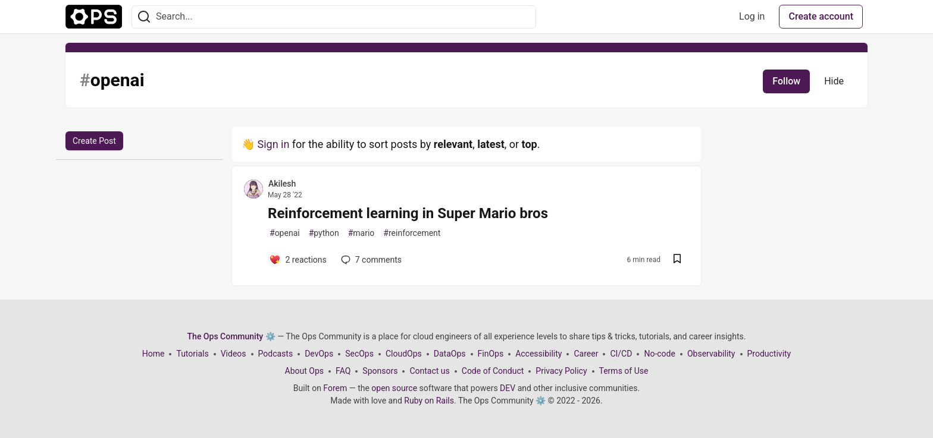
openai (285, 233)
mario (361, 233)
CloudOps (404, 353)
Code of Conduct (493, 371)
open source (394, 388)
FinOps (491, 353)
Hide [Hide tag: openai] (834, 81)
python (324, 233)
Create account (820, 16)
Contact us (429, 371)
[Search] (144, 17)
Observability (711, 353)
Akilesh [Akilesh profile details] (282, 183)
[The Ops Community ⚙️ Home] (93, 17)
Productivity (769, 353)
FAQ (343, 371)
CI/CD (621, 353)
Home (153, 353)
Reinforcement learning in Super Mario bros (408, 213)
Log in (752, 16)
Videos (233, 353)
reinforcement (411, 233)
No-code (659, 353)
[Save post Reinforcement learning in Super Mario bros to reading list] (677, 260)
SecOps (359, 353)
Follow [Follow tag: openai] (786, 81)
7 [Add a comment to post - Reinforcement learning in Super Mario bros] (370, 260)
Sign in (273, 144)
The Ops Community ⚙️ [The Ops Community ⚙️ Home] (231, 336)
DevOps (319, 353)
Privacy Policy (561, 371)
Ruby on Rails (429, 400)
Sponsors (379, 371)
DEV (507, 388)
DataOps (450, 353)
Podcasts (275, 353)
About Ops (304, 371)
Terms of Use (624, 371)
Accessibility (538, 353)
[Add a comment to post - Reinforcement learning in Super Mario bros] (298, 259)
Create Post (94, 141)
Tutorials (192, 353)
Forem (335, 388)
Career (586, 353)
